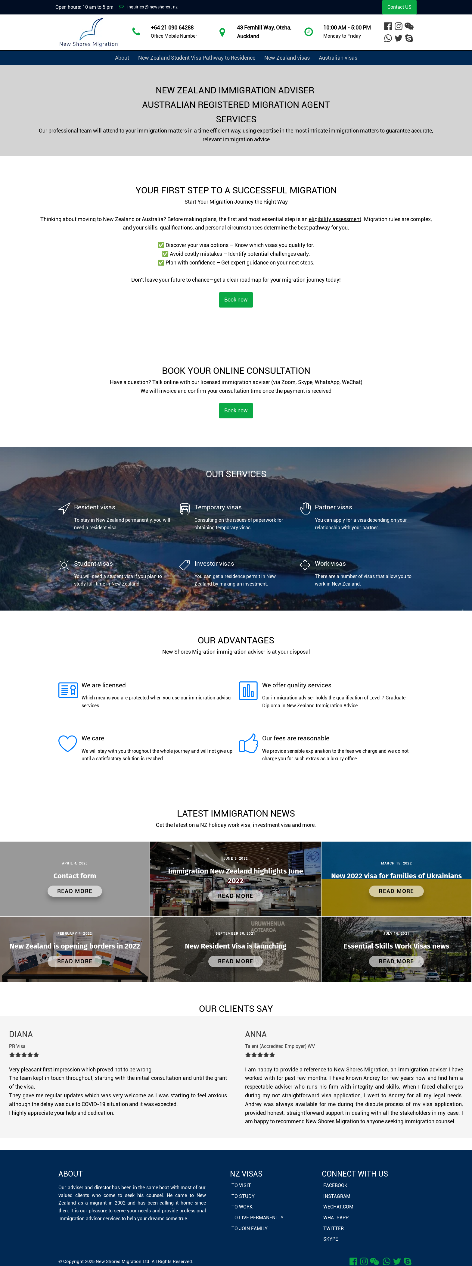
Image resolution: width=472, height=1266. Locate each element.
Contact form (75, 876)
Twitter (333, 1228)
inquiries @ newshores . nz (152, 7)
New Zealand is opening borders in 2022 (75, 946)
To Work (242, 1207)
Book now (236, 299)
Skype (330, 1239)
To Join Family (249, 1228)
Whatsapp (336, 1218)
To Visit (241, 1185)
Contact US (399, 7)
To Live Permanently (257, 1218)
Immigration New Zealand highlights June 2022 (235, 876)
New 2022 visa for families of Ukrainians (396, 876)
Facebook (335, 1185)
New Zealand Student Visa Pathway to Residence (196, 58)
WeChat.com (338, 1207)
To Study (243, 1196)
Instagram (336, 1196)
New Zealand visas (287, 58)
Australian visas (338, 58)
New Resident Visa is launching (235, 946)
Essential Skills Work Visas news (396, 946)
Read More (74, 891)
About (122, 58)
